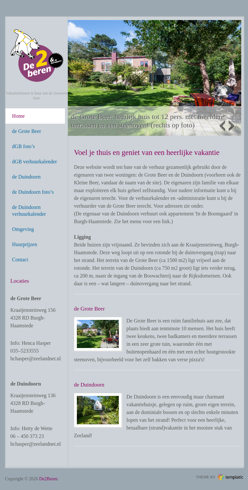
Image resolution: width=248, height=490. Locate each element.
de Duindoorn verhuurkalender (29, 210)
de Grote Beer (26, 131)
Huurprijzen (24, 244)
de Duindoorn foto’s (33, 192)
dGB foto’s (23, 146)
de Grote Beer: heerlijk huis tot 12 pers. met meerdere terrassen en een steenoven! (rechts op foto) (147, 121)
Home (18, 116)
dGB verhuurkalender (34, 161)
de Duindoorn (26, 177)
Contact (20, 259)
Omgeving (23, 229)
